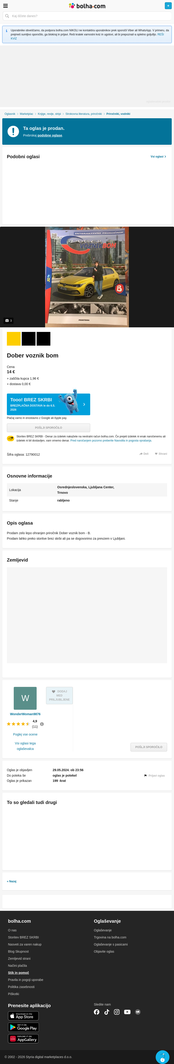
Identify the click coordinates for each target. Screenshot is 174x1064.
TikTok (106, 1012)
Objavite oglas (104, 951)
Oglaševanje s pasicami (111, 944)
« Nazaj (11, 881)
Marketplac (26, 114)
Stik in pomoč (18, 973)
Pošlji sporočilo (48, 427)
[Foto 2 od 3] (28, 339)
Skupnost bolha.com (138, 1012)
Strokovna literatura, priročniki (83, 114)
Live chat (162, 1057)
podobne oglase (50, 135)
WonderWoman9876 (25, 714)
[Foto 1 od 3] (14, 339)
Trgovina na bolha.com (110, 937)
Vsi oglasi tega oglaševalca (25, 746)
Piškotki (13, 994)
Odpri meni (5, 5)
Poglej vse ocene (25, 734)
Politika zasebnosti (21, 987)
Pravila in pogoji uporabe (25, 980)
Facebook (96, 1012)
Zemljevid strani (19, 958)
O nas (12, 930)
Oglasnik (10, 114)
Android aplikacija (23, 1027)
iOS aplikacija (23, 1015)
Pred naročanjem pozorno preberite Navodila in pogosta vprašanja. (111, 440)
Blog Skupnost (18, 951)
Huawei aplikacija (23, 1038)
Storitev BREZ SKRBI (23, 937)
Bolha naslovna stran (87, 5)
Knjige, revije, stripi (49, 114)
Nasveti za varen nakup (24, 944)
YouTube (127, 1012)
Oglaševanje (103, 930)
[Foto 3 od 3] (43, 339)
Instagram (117, 1012)
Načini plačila (17, 965)
